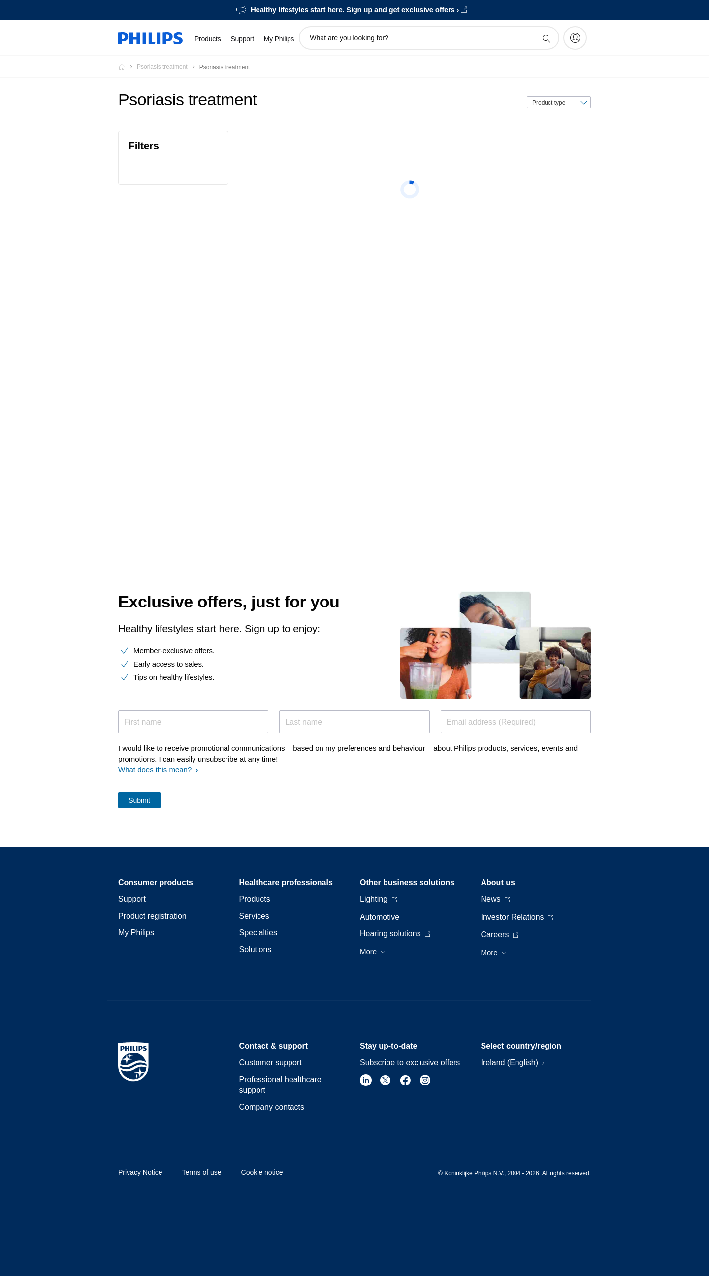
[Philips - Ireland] (127, 67)
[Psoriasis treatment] (168, 67)
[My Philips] (575, 38)
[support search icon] (546, 38)
